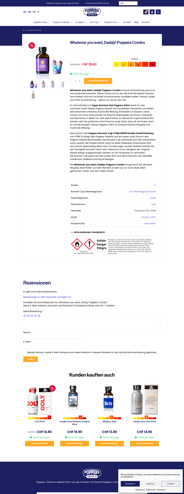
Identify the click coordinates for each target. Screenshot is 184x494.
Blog (136, 22)
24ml (153, 217)
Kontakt (145, 22)
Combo (145, 217)
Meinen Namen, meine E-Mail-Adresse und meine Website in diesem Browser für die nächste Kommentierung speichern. (92, 352)
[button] (113, 232)
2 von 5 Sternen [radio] (28, 315)
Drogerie (81, 22)
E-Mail (27, 341)
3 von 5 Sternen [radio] (31, 315)
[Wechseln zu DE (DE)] (24, 12)
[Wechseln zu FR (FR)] (34, 12)
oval (153, 204)
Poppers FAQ (112, 22)
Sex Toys (95, 22)
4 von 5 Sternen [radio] (35, 315)
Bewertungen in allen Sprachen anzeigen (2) (47, 297)
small (153, 197)
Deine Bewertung (33, 311)
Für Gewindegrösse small (142, 191)
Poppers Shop (41, 22)
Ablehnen (150, 484)
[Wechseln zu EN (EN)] (29, 12)
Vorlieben (171, 484)
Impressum (161, 489)
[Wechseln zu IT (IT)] (38, 12)
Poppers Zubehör (62, 22)
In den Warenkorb (98, 81)
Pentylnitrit (150, 223)
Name (27, 332)
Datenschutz (140, 489)
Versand (127, 22)
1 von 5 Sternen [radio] (24, 315)
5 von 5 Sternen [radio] (39, 315)
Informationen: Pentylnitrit (89, 232)
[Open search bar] (158, 11)
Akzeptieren (130, 484)
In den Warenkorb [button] (39, 443)
